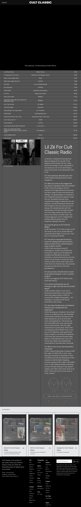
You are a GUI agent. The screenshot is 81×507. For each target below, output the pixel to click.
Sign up (75, 461)
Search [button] (4, 2)
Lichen (31, 475)
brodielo (11, 166)
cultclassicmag (10, 472)
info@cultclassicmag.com (11, 476)
